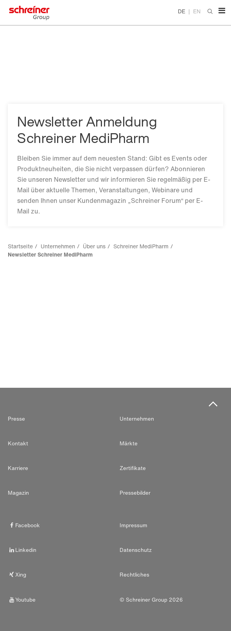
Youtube (22, 600)
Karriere (18, 468)
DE (181, 11)
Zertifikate (133, 468)
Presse (16, 419)
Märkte (129, 443)
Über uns (94, 246)
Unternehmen (58, 246)
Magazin (18, 493)
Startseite (20, 246)
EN (197, 11)
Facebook (24, 525)
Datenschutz (136, 550)
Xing (17, 575)
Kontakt (18, 443)
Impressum (133, 525)
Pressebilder (135, 493)
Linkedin (22, 550)
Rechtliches (134, 575)
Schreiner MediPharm (140, 246)
